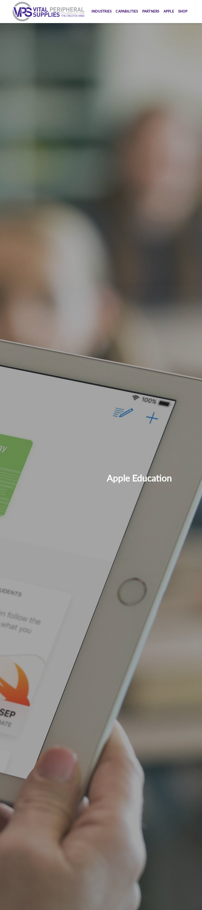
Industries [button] (102, 11)
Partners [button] (150, 11)
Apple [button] (169, 11)
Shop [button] (182, 11)
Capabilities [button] (127, 11)
